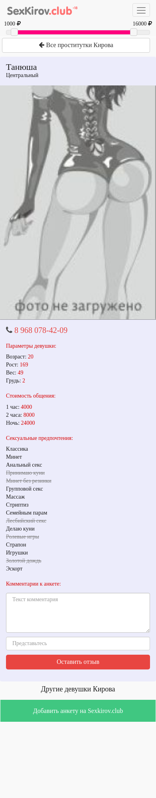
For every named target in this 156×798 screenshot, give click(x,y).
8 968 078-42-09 (40, 330)
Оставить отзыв (78, 661)
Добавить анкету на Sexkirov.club (78, 710)
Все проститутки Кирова (76, 45)
